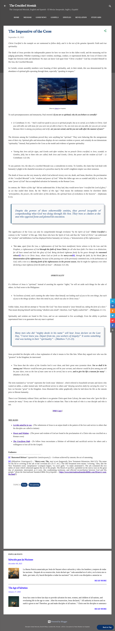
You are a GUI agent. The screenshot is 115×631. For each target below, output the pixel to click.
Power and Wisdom (21, 433)
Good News (41, 17)
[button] (105, 31)
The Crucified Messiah (22, 6)
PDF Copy (57, 411)
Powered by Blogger (57, 622)
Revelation (81, 17)
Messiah (27, 17)
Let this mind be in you (22, 425)
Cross (24, 485)
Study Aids (96, 17)
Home (16, 17)
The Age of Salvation (18, 588)
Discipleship (34, 485)
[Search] (110, 6)
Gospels (55, 17)
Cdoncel (57, 108)
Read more (101, 581)
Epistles (67, 17)
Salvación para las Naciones (20, 559)
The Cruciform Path (21, 441)
